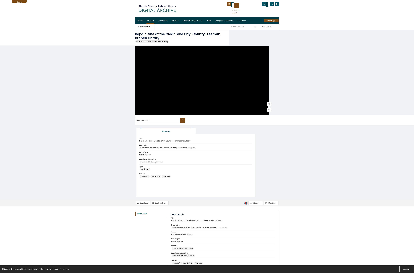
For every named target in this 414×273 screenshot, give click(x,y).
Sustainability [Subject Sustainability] (252, 101)
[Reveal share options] (264, 4)
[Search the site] (240, 4)
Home (140, 20)
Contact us (139, 255)
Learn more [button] (65, 269)
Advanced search (235, 9)
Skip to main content (19, 2)
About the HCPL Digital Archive (145, 252)
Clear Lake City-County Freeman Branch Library (152, 42)
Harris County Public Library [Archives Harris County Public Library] (182, 212)
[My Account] (270, 4)
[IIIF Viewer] (255, 123)
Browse (150, 20)
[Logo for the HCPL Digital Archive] (157, 9)
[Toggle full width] (231, 106)
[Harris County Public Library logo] (251, 256)
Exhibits (175, 20)
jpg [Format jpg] (174, 197)
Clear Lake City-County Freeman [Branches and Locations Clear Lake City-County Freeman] (247, 86)
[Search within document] (276, 34)
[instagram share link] (142, 260)
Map (209, 20)
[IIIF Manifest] (271, 123)
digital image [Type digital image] (241, 93)
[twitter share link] (211, 254)
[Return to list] (145, 27)
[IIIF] (246, 123)
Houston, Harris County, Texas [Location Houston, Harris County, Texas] (183, 168)
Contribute (242, 20)
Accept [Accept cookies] (406, 269)
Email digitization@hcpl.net (181, 233)
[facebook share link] (137, 260)
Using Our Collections (224, 20)
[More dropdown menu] (271, 20)
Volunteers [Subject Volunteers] (262, 101)
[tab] (244, 51)
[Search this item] (251, 34)
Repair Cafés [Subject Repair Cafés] (241, 101)
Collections (163, 20)
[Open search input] (258, 4)
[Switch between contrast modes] (276, 4)
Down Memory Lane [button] (193, 20)
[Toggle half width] (231, 111)
